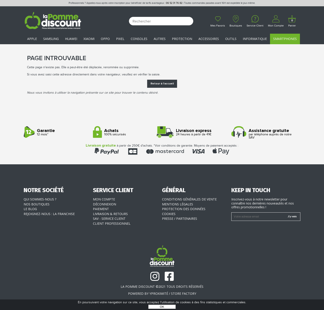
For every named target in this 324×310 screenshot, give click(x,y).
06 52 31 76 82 (174, 3)
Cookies (169, 214)
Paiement (101, 209)
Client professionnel (111, 223)
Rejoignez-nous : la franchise (49, 214)
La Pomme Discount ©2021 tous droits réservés (162, 286)
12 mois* (57, 132)
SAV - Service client (109, 218)
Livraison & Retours (110, 214)
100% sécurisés (126, 132)
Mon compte (104, 199)
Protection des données (183, 209)
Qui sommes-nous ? (40, 199)
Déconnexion (104, 204)
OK (162, 306)
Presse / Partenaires (179, 218)
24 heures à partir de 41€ (195, 132)
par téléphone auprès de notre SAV (264, 133)
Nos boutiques (37, 204)
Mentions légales (177, 204)
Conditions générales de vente (189, 199)
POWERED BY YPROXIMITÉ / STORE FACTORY (162, 293)
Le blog (30, 209)
